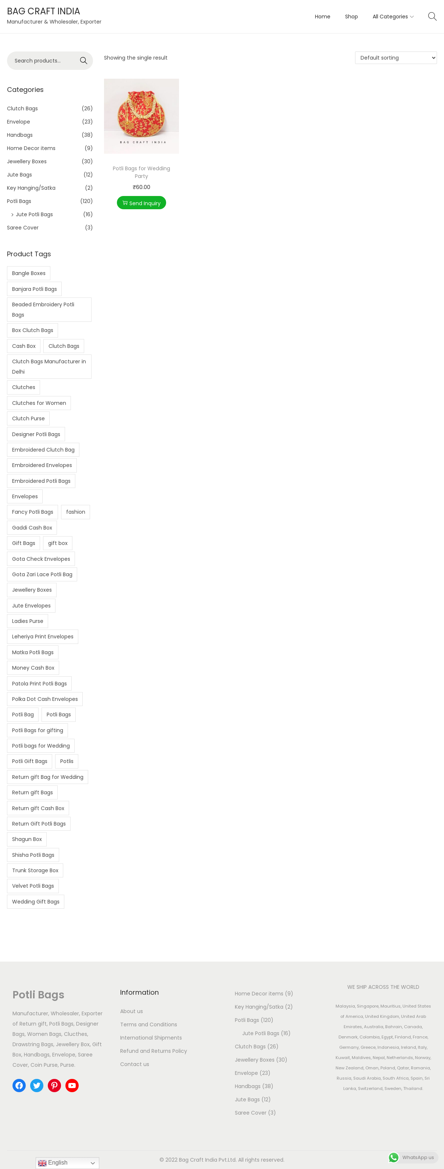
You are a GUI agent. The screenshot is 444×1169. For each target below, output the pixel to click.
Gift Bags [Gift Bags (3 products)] (23, 543)
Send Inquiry (141, 203)
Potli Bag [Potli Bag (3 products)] (23, 714)
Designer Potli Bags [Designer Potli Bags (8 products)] (36, 434)
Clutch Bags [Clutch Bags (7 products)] (64, 346)
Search (84, 60)
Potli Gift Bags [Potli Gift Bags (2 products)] (29, 761)
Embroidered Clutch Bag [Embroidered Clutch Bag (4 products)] (43, 449)
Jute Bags (19, 174)
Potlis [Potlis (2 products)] (67, 761)
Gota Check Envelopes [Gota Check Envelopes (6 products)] (41, 559)
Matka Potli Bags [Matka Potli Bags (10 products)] (33, 652)
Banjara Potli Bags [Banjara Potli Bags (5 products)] (34, 289)
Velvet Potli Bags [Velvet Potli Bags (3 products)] (33, 886)
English (53, 1163)
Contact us (134, 1064)
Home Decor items (31, 148)
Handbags (20, 135)
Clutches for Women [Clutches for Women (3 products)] (39, 403)
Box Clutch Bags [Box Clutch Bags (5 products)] (32, 330)
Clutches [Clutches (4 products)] (23, 387)
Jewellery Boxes (27, 161)
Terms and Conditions (148, 1024)
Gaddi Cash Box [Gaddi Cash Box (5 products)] (32, 527)
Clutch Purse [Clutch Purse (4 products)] (28, 418)
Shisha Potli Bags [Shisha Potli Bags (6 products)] (33, 855)
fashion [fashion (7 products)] (75, 512)
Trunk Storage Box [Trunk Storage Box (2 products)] (35, 870)
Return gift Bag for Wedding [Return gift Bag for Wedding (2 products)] (47, 777)
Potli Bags (19, 201)
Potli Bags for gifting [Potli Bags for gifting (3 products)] (37, 730)
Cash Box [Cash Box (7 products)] (24, 346)
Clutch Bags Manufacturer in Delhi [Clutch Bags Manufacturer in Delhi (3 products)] (49, 366)
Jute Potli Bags (34, 214)
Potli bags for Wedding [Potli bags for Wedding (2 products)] (41, 745)
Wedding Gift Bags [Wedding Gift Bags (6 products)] (36, 901)
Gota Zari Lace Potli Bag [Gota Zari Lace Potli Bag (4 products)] (42, 574)
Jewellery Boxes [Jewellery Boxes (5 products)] (32, 590)
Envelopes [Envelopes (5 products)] (25, 496)
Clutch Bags (22, 108)
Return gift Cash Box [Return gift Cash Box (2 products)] (38, 808)
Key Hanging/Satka (31, 188)
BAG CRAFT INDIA (43, 11)
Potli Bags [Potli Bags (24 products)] (59, 714)
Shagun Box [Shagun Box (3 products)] (27, 839)
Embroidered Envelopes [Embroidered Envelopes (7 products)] (42, 465)
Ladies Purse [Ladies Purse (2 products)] (27, 621)
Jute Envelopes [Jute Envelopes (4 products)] (31, 605)
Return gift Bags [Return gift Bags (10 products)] (32, 792)
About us (131, 1011)
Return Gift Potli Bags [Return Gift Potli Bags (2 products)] (39, 823)
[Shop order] (396, 58)
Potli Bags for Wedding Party (141, 172)
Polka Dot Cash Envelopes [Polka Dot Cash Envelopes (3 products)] (45, 699)
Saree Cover (23, 227)
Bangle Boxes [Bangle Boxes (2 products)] (29, 273)
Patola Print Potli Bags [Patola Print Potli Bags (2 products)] (39, 683)
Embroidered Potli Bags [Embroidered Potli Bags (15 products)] (41, 481)
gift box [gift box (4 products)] (58, 543)
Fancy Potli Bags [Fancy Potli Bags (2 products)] (32, 512)
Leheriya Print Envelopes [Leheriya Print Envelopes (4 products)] (43, 636)
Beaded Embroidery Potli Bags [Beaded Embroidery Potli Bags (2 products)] (43, 309)
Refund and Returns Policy (153, 1051)
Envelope (18, 121)
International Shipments (151, 1037)
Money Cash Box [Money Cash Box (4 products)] (33, 667)
